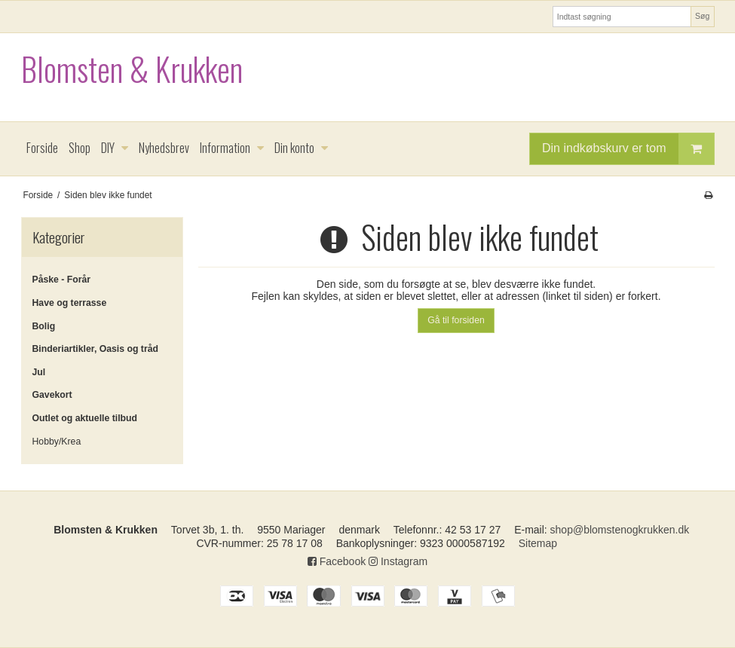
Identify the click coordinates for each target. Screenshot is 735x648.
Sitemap (538, 543)
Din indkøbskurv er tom (628, 148)
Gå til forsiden (456, 320)
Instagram (398, 561)
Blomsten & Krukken (132, 69)
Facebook (337, 561)
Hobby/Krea (56, 441)
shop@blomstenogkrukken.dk (620, 530)
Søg (702, 15)
